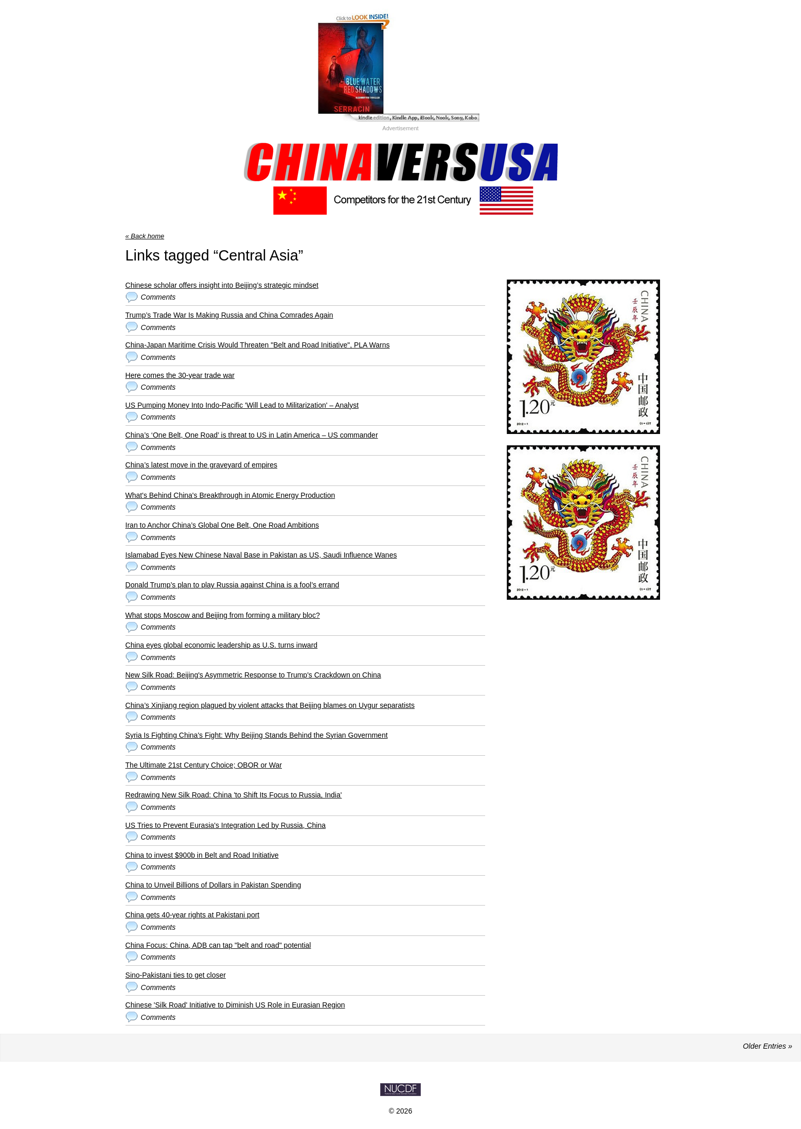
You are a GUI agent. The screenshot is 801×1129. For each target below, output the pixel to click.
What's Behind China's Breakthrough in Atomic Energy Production (230, 495)
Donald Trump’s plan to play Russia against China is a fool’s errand (233, 585)
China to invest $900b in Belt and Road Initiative (202, 855)
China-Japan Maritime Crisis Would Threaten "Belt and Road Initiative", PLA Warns (258, 345)
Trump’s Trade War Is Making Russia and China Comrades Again (229, 315)
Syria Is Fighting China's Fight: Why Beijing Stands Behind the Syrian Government (257, 735)
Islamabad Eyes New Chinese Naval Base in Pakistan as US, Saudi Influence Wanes (261, 555)
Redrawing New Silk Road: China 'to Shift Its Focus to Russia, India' (234, 795)
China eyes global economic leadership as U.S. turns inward (222, 645)
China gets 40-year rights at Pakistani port (193, 915)
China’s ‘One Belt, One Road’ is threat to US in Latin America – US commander (252, 435)
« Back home (145, 236)
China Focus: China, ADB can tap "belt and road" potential (218, 945)
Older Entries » (767, 1046)
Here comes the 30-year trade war (180, 375)
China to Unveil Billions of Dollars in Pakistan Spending (213, 885)
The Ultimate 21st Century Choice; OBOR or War (204, 765)
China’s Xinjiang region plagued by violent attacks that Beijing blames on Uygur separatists (270, 705)
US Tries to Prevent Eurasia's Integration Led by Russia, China (226, 825)
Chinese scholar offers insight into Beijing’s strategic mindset (222, 285)
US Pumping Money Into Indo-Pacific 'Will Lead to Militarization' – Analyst (242, 405)
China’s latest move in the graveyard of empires (201, 465)
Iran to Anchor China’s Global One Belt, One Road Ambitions (222, 525)
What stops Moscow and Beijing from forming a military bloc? (223, 615)
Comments (158, 297)
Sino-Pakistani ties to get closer (176, 975)
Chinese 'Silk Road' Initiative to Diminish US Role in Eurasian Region (235, 1005)
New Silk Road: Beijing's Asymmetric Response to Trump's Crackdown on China (253, 675)
